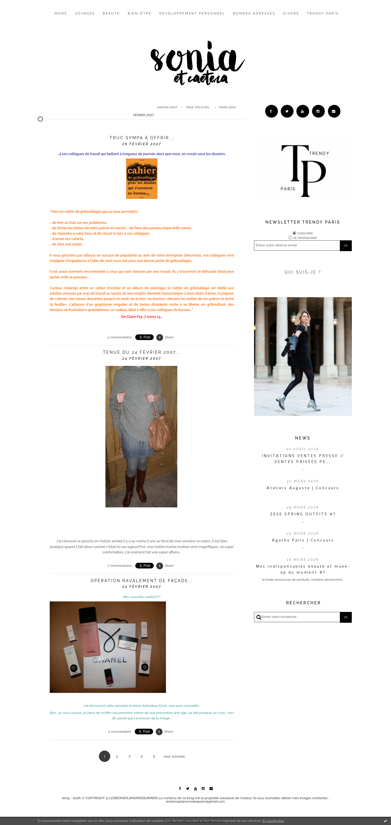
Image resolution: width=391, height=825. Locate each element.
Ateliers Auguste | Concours (302, 487)
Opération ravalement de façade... (142, 580)
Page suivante (174, 757)
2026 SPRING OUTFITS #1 (303, 513)
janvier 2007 (167, 107)
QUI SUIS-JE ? (302, 272)
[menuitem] (61, 18)
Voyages (85, 13)
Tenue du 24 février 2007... (142, 352)
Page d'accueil (198, 107)
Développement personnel (192, 13)
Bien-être (140, 13)
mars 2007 (227, 107)
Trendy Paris (323, 13)
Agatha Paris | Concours (303, 540)
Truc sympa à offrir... (142, 138)
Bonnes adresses (254, 13)
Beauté (111, 13)
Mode (61, 13)
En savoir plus (273, 821)
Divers (291, 13)
